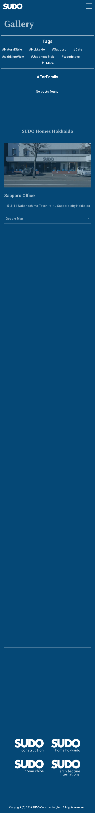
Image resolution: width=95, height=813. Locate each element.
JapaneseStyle (44, 58)
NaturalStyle (13, 51)
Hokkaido (38, 51)
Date (78, 51)
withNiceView (14, 58)
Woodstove (72, 58)
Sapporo (60, 51)
